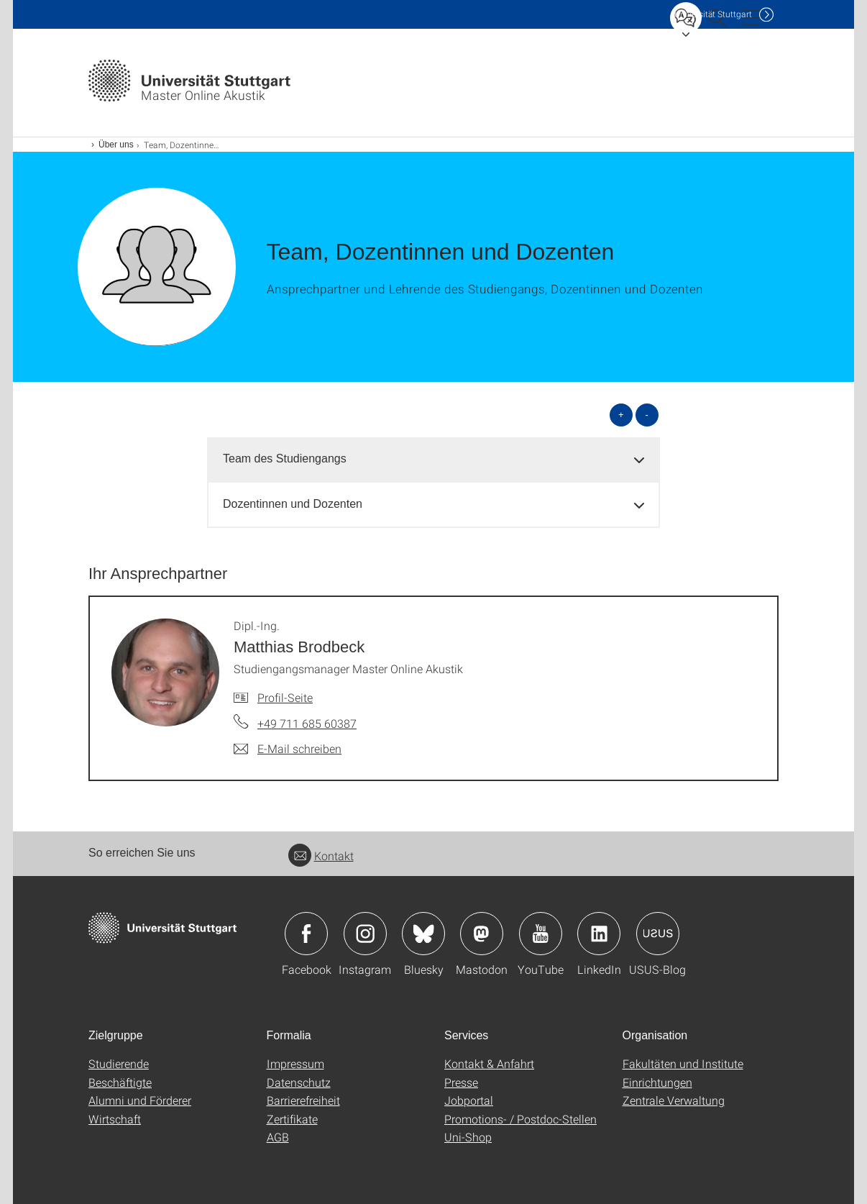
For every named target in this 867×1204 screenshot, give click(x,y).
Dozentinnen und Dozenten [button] (292, 504)
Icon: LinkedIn (598, 933)
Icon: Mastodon (481, 933)
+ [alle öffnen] (621, 414)
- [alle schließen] (647, 414)
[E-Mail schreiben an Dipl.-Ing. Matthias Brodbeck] (287, 748)
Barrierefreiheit (303, 1100)
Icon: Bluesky (423, 933)
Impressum (295, 1063)
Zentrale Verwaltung (674, 1100)
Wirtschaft (114, 1118)
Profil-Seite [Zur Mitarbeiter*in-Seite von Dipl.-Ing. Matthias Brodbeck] (285, 697)
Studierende (118, 1063)
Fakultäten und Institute (683, 1063)
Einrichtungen (657, 1082)
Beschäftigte (120, 1082)
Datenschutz (299, 1082)
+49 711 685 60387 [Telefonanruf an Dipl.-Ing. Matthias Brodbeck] (307, 723)
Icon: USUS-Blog (657, 933)
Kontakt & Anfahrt (489, 1063)
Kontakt (321, 855)
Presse (461, 1082)
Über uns (116, 145)
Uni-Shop (468, 1136)
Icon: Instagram (365, 933)
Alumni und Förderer (139, 1100)
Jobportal (468, 1100)
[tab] (433, 459)
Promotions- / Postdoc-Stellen (520, 1118)
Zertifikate (292, 1118)
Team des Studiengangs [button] (285, 458)
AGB (278, 1136)
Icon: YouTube (540, 933)
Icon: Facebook (306, 933)
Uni (713, 14)
